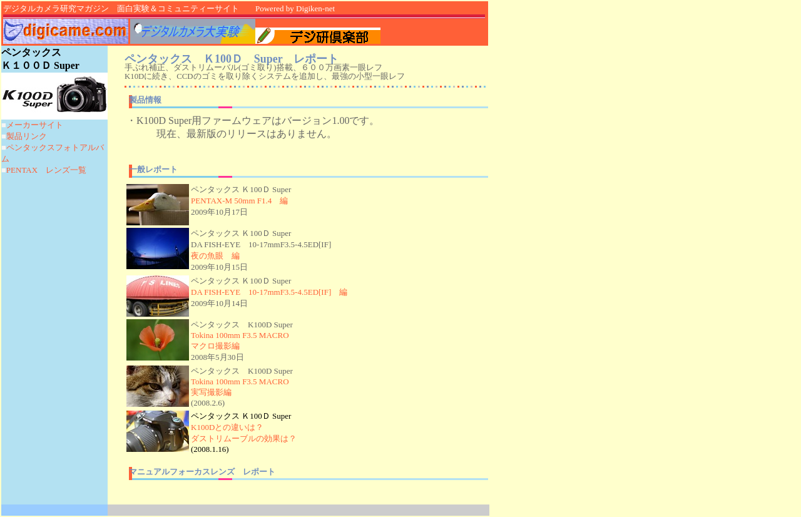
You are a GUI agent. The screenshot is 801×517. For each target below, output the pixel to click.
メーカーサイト (34, 125)
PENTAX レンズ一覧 (46, 170)
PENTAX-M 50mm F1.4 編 (239, 200)
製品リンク (26, 136)
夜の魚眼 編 (215, 255)
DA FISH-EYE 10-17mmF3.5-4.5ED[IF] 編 (269, 292)
